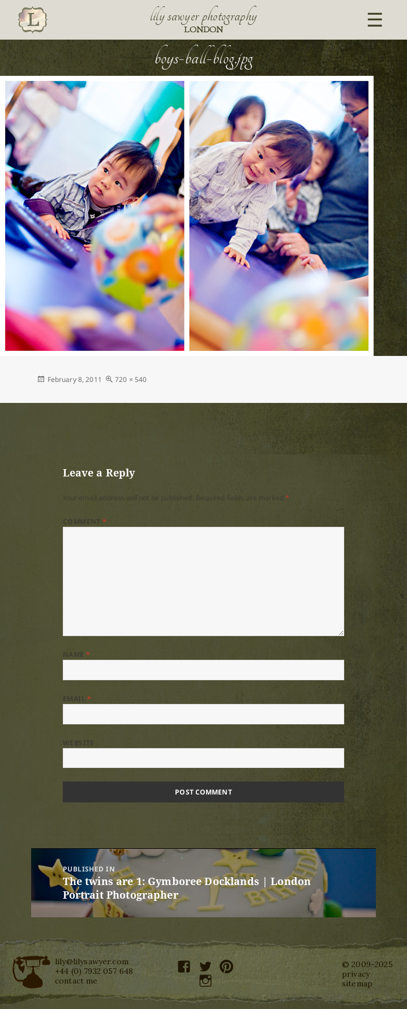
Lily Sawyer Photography (204, 16)
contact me (76, 981)
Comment (85, 521)
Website (79, 743)
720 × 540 (131, 379)
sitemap (357, 983)
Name (77, 654)
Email (77, 698)
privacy (356, 974)
